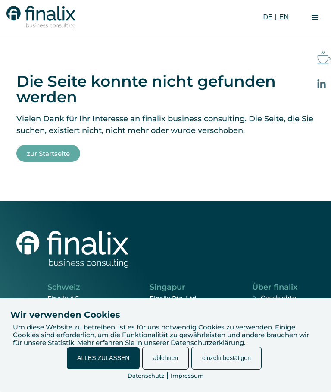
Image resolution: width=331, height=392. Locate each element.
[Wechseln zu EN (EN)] (283, 17)
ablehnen (165, 357)
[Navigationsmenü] (315, 17)
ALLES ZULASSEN (103, 357)
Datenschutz (146, 375)
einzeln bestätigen (226, 357)
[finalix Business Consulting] (40, 17)
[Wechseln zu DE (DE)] (267, 17)
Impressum (187, 375)
